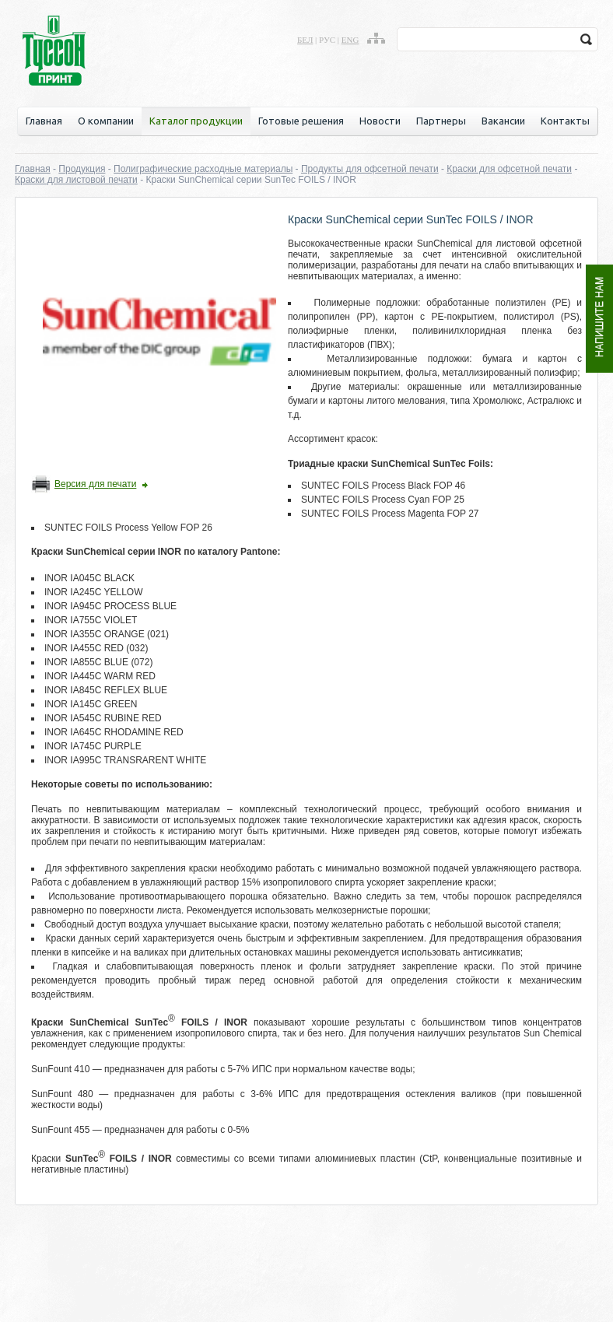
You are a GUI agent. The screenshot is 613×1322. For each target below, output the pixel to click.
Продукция (81, 168)
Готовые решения (301, 120)
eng (350, 39)
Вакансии (503, 120)
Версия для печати (95, 484)
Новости (380, 120)
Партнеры (441, 120)
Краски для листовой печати (76, 179)
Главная (44, 120)
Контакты (565, 120)
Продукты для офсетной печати (370, 168)
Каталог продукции (196, 120)
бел (305, 39)
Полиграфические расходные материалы (203, 168)
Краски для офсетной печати (509, 168)
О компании (106, 120)
